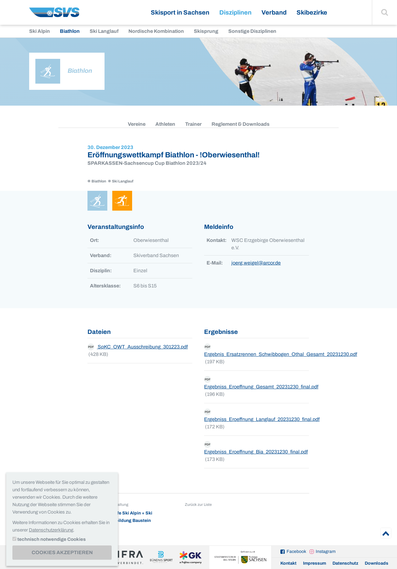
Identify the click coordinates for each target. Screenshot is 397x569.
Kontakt (288, 563)
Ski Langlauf (104, 31)
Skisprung (206, 31)
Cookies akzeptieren (62, 552)
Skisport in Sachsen (180, 12)
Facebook (296, 551)
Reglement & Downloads (241, 124)
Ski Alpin (39, 31)
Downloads (376, 563)
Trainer (193, 124)
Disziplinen (235, 12)
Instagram (326, 551)
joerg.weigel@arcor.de (256, 262)
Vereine (136, 124)
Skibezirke (312, 12)
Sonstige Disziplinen (252, 31)
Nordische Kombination (156, 31)
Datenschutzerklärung (51, 529)
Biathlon (70, 31)
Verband (274, 12)
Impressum (314, 563)
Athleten (165, 124)
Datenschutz (345, 563)
